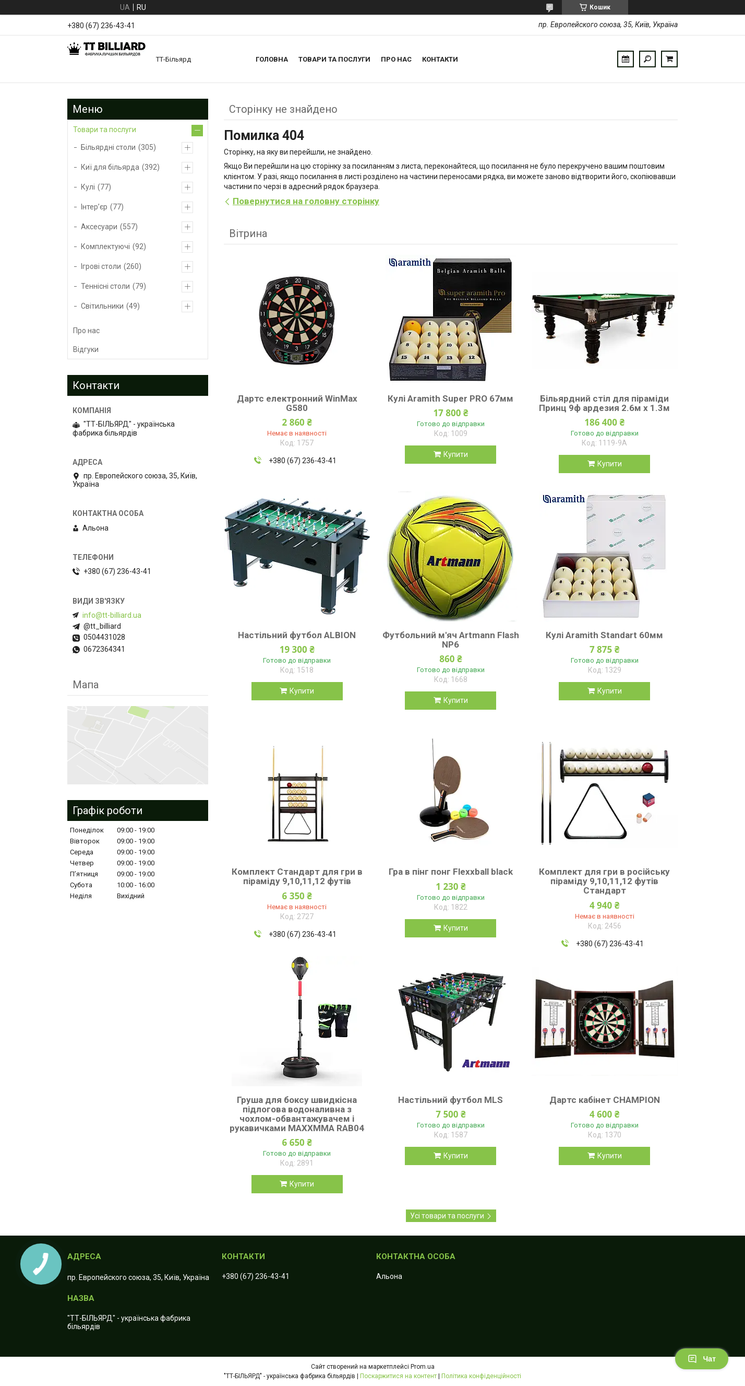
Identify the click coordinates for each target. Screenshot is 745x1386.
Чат (702, 1359)
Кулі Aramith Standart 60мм (604, 635)
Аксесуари (99, 226)
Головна (272, 59)
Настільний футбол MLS (450, 1100)
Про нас (396, 59)
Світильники (102, 306)
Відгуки (86, 349)
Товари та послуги (334, 59)
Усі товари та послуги (447, 1216)
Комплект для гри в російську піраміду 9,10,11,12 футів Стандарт (604, 881)
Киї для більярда (110, 167)
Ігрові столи (101, 266)
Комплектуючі (105, 246)
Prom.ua (423, 1366)
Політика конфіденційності (481, 1376)
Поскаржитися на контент (398, 1376)
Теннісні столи (105, 286)
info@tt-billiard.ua (111, 615)
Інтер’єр (94, 207)
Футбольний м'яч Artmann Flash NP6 (450, 639)
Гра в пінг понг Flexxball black (451, 871)
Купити (455, 454)
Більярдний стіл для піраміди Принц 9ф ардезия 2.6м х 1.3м (604, 403)
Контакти (440, 59)
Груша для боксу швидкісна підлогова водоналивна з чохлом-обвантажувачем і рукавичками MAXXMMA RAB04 (297, 1114)
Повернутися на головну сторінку (306, 201)
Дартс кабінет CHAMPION (604, 1100)
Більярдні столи (108, 147)
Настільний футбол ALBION (297, 635)
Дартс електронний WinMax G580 (297, 403)
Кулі (88, 187)
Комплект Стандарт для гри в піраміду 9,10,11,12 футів (297, 876)
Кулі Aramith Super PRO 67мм (450, 398)
